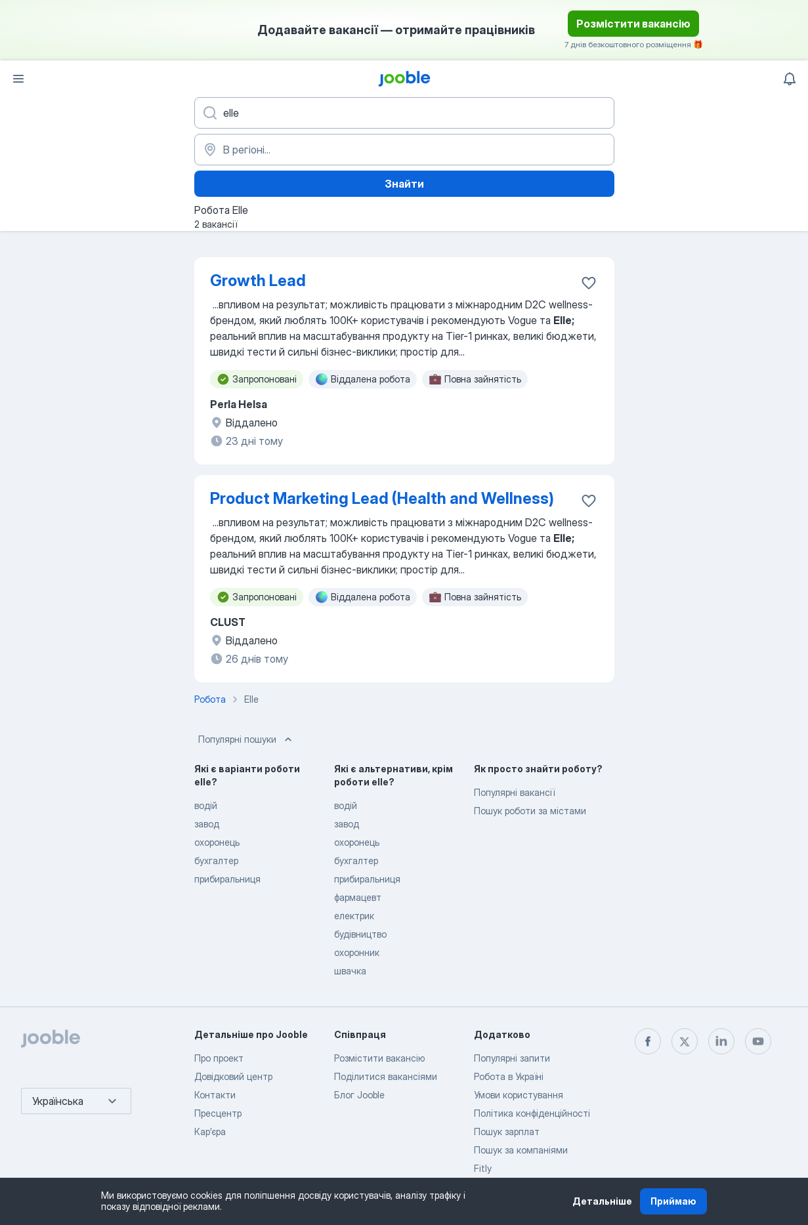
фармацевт (357, 897)
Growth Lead (258, 280)
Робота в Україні (508, 1076)
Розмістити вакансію (633, 23)
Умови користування (518, 1094)
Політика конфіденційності (532, 1113)
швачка (350, 970)
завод (206, 823)
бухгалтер (216, 860)
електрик (354, 915)
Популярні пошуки (246, 739)
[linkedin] (721, 1041)
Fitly (483, 1168)
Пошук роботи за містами (530, 810)
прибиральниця (227, 878)
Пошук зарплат (507, 1131)
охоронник (356, 952)
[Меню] (18, 79)
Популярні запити (512, 1058)
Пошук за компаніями (521, 1149)
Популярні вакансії (514, 792)
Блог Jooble (359, 1094)
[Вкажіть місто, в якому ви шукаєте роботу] (404, 149)
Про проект (219, 1058)
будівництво (360, 934)
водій (205, 805)
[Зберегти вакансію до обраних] (589, 283)
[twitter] (684, 1041)
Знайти (404, 183)
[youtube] (758, 1041)
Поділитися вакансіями (385, 1076)
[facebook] (648, 1041)
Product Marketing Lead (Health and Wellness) (382, 498)
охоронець (217, 842)
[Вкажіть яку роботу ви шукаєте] (404, 113)
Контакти (215, 1094)
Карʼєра (210, 1131)
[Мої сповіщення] (789, 78)
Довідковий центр (233, 1076)
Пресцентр (218, 1113)
